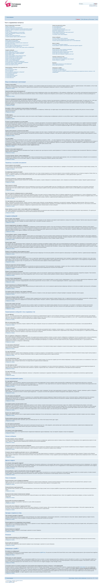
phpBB (11, 581)
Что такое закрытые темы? (10, 76)
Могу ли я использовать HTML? (11, 69)
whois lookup (82, 567)
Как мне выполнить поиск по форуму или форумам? (62, 49)
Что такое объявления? (9, 74)
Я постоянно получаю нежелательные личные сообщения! (63, 39)
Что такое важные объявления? (11, 73)
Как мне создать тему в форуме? (11, 51)
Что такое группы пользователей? (58, 28)
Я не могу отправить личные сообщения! (60, 38)
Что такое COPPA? (9, 34)
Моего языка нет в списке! (10, 43)
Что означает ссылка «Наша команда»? (59, 34)
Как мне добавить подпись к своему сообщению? (14, 53)
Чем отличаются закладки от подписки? (59, 57)
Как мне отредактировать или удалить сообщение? (15, 52)
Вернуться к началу (10, 88)
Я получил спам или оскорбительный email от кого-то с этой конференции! (66, 40)
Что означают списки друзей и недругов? (60, 44)
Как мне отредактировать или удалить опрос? (14, 56)
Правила (78, 19)
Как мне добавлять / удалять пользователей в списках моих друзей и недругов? (67, 45)
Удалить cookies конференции (80, 578)
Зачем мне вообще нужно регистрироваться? (13, 27)
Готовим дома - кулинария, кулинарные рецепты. (14, 580)
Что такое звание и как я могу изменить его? (13, 46)
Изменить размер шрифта (96, 17)
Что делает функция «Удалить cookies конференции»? (15, 36)
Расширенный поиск (93, 5)
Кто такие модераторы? (56, 27)
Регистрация (91, 19)
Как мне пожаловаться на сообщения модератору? (14, 61)
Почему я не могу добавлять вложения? (12, 59)
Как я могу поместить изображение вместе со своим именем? (17, 45)
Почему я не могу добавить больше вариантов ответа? (15, 55)
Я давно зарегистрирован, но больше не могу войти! (15, 33)
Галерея (86, 19)
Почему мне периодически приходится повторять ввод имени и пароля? (18, 28)
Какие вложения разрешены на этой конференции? (62, 63)
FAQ (82, 19)
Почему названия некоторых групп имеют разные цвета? (63, 32)
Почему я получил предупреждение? (12, 60)
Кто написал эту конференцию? (58, 68)
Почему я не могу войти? (10, 26)
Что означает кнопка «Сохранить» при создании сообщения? (16, 62)
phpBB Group (43, 552)
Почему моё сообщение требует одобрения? (13, 63)
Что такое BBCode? (9, 68)
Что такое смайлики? (9, 70)
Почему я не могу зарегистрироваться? (12, 35)
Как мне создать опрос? (9, 54)
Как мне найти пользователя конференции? (60, 52)
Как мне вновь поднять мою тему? (11, 64)
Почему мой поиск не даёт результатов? (60, 50)
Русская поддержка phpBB (9, 582)
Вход (97, 19)
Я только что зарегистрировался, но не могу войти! (15, 32)
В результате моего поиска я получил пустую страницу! (62, 51)
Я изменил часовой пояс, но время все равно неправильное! (16, 42)
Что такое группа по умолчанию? (58, 33)
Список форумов (10, 17)
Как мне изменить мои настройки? (11, 40)
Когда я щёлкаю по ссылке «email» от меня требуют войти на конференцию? (19, 47)
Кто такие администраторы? (57, 26)
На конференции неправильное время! (12, 41)
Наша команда (71, 578)
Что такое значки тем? (9, 77)
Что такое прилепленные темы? (11, 75)
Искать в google (93, 4)
